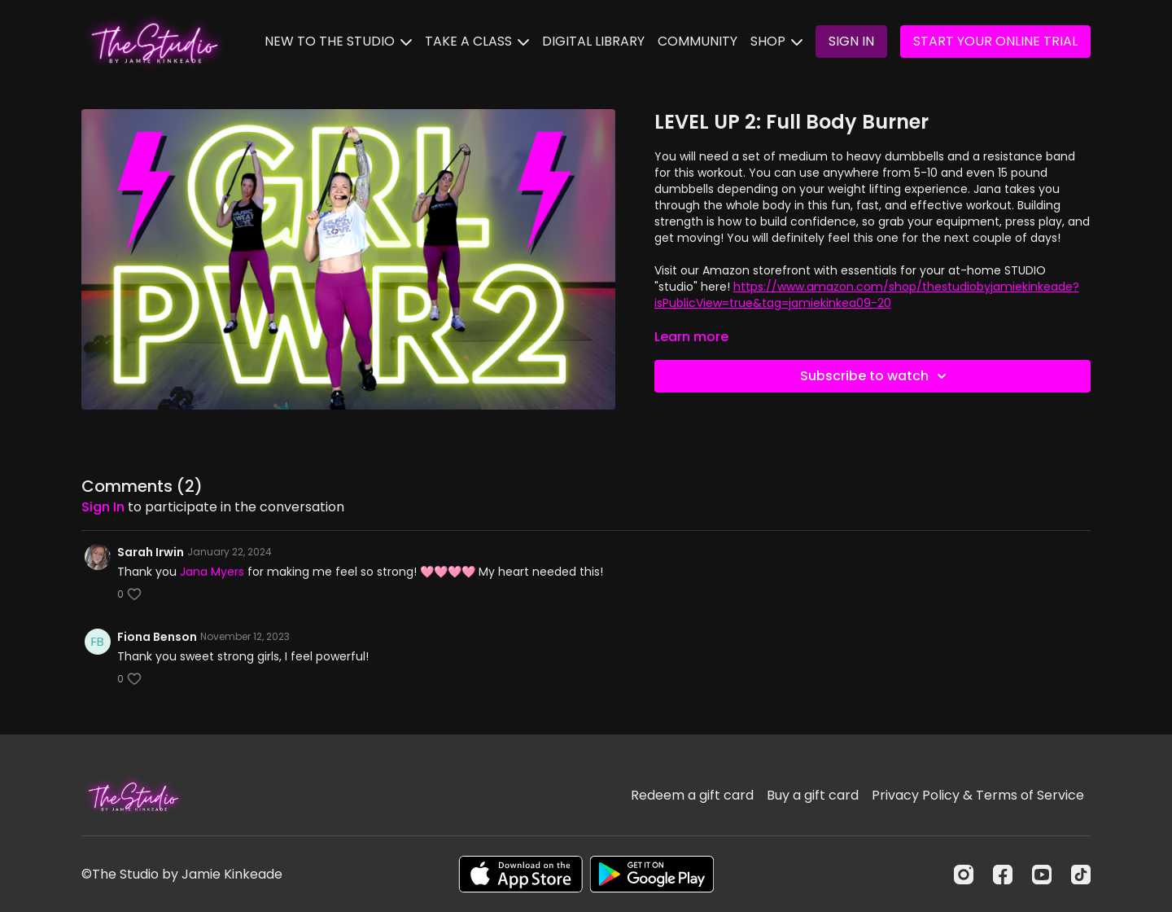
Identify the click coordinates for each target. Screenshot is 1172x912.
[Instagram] (963, 874)
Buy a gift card (813, 795)
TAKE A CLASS (477, 41)
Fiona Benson (157, 637)
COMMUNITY (697, 41)
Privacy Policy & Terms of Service (978, 795)
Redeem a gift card (692, 795)
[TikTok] (1081, 874)
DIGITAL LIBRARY (593, 41)
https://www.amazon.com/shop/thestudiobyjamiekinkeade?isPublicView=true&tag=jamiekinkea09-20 (866, 294)
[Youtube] (1042, 874)
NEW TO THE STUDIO (338, 41)
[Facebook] (1002, 874)
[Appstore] (520, 874)
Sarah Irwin (150, 552)
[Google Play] (652, 874)
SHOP (776, 41)
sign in (103, 507)
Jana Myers (212, 571)
